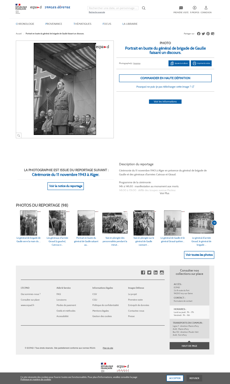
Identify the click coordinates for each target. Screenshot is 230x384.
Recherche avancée (97, 12)
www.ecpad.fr (27, 305)
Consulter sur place (30, 299)
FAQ (59, 294)
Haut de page (189, 345)
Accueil (19, 33)
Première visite (135, 299)
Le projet (132, 294)
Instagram (162, 273)
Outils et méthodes (66, 310)
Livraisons (61, 299)
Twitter (149, 273)
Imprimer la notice (201, 63)
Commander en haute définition (165, 78)
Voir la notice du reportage (65, 186)
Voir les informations (165, 101)
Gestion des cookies (102, 316)
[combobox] (112, 8)
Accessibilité (62, 316)
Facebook (143, 273)
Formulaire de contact (183, 301)
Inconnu (136, 63)
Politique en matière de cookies (36, 382)
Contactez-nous (136, 310)
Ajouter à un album (179, 63)
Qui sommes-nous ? (31, 294)
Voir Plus (164, 193)
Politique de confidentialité (105, 305)
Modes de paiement (66, 305)
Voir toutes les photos (199, 255)
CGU (94, 299)
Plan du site (108, 348)
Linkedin (155, 273)
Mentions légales (100, 310)
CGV (94, 294)
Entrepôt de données (138, 305)
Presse (131, 316)
